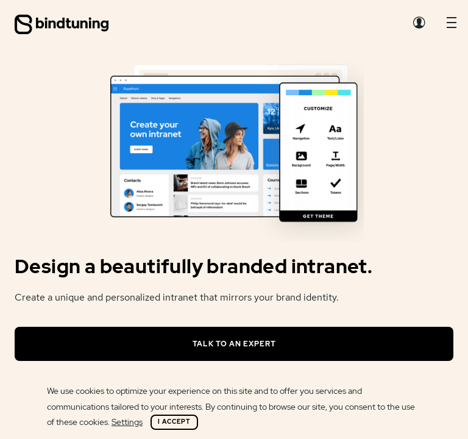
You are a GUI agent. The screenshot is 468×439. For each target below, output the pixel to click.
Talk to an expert (234, 344)
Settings (127, 421)
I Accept (174, 422)
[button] (451, 25)
